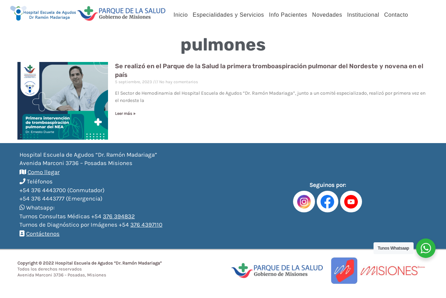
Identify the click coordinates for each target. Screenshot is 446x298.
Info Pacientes (288, 15)
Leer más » (125, 113)
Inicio (181, 15)
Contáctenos (43, 233)
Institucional (363, 15)
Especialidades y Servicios (228, 15)
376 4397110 (146, 224)
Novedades (327, 15)
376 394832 (119, 216)
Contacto (396, 15)
